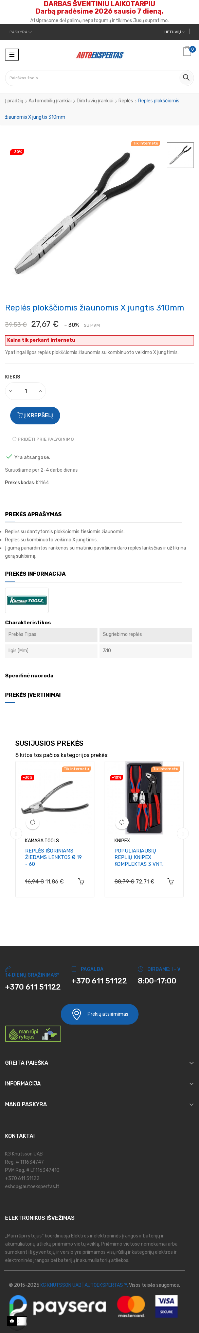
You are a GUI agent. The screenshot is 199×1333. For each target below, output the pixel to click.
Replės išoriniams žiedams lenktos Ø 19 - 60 (53, 857)
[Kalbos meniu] (174, 32)
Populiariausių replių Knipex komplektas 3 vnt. (138, 857)
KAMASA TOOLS (42, 841)
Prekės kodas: (20, 483)
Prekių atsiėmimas (99, 1014)
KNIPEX (122, 841)
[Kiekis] (26, 391)
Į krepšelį (35, 415)
